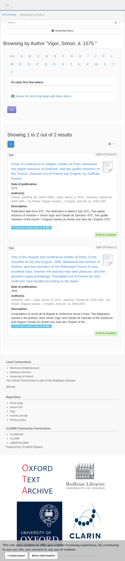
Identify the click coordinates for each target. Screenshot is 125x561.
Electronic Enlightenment (24, 368)
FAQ (12, 411)
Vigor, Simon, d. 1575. (70, 197)
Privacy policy (18, 420)
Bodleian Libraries (20, 372)
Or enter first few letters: (27, 82)
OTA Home (9, 14)
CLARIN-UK (16, 434)
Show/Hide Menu (63, 30)
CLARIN (14, 438)
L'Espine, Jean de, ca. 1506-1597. (85, 201)
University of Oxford (21, 376)
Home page (16, 403)
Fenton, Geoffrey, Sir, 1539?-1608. (32, 197)
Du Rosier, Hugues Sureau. (45, 201)
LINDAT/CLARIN (19, 442)
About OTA (16, 407)
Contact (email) (18, 415)
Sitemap (10, 386)
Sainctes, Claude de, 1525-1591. (83, 299)
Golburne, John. (21, 299)
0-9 (12, 56)
